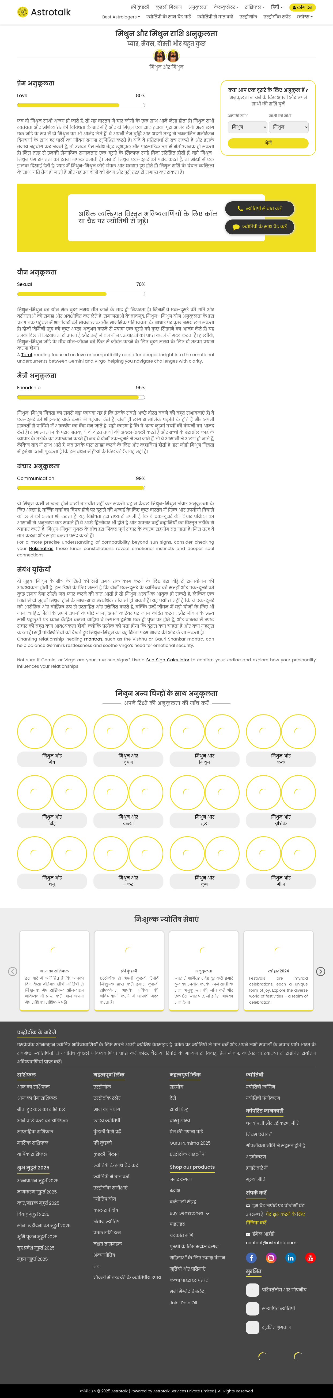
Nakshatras (41, 548)
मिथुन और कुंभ (204, 881)
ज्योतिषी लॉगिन (260, 1087)
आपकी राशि (238, 116)
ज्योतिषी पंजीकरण (263, 1098)
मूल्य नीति (256, 1179)
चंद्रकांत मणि (181, 1235)
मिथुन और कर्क (281, 759)
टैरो (173, 1098)
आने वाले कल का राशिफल (42, 1121)
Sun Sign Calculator (168, 660)
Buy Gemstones (189, 1213)
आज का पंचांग (106, 1109)
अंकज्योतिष (104, 1255)
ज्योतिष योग (104, 1199)
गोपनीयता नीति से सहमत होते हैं (275, 1146)
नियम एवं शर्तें (259, 1135)
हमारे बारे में (257, 1168)
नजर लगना (181, 1179)
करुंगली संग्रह (183, 1202)
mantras (93, 639)
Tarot (26, 355)
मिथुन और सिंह (52, 820)
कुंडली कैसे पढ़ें (107, 1132)
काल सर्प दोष (105, 1210)
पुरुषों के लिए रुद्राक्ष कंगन (194, 1247)
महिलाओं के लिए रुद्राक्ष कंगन (197, 1258)
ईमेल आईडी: (271, 1238)
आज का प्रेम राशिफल (37, 1098)
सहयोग (176, 1087)
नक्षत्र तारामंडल (107, 1244)
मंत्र (96, 1266)
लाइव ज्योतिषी (106, 1121)
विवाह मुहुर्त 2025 (33, 1214)
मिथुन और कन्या (128, 820)
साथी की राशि (280, 116)
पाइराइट (177, 1224)
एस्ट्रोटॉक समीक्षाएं (110, 1188)
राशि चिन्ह (179, 1109)
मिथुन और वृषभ (128, 759)
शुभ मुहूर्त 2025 (33, 1167)
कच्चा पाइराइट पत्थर (189, 1280)
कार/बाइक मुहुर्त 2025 (38, 1203)
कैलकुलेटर (224, 7)
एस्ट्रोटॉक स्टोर (277, 17)
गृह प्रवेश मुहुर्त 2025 (36, 1248)
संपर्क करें (256, 1192)
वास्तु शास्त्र (180, 1121)
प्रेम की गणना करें (186, 1132)
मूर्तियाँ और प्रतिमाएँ (188, 1269)
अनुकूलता (197, 7)
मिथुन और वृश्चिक (281, 820)
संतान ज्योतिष (106, 1222)
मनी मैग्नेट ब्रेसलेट (187, 1292)
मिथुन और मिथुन (204, 759)
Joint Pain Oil (183, 1303)
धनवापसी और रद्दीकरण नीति (273, 1123)
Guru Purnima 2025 (190, 1143)
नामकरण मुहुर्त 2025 (37, 1192)
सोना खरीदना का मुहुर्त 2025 (44, 1226)
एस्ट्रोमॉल (248, 17)
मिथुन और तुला (204, 820)
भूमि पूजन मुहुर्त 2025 (37, 1237)
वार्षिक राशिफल (32, 1154)
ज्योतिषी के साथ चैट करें (168, 17)
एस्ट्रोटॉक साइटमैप (187, 1154)
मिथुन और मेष (52, 759)
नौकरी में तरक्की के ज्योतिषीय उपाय (127, 1278)
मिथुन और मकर (128, 881)
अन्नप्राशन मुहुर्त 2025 (38, 1181)
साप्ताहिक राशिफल (35, 1132)
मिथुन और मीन (281, 881)
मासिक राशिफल (32, 1143)
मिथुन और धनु (52, 881)
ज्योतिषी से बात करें (215, 17)
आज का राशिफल (33, 1087)
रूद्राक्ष (175, 1191)
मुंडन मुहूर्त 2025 (32, 1259)
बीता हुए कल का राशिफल (41, 1109)
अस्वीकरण (256, 1157)
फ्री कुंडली (140, 7)
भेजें (268, 143)
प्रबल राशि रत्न (107, 1233)
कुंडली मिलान (169, 7)
